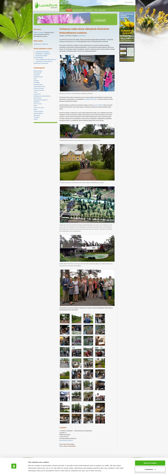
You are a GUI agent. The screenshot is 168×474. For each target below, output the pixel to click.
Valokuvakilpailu (38, 113)
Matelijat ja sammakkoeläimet (42, 96)
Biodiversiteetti (38, 71)
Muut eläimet (37, 98)
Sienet (35, 105)
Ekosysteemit (37, 73)
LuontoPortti (37, 94)
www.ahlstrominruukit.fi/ (66, 440)
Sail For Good (38, 104)
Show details (33, 470)
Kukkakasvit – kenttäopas (42, 53)
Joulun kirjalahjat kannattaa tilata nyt (45, 59)
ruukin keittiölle (98, 105)
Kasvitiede (37, 82)
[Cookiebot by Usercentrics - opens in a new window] (13, 469)
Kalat (35, 78)
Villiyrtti (36, 119)
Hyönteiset (37, 75)
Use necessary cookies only (150, 469)
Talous (35, 109)
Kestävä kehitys (38, 84)
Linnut (35, 92)
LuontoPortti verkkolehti (42, 52)
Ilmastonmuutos (38, 77)
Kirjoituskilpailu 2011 (39, 86)
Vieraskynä (37, 115)
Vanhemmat (37, 44)
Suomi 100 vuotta (39, 107)
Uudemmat (45, 44)
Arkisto (36, 32)
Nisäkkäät (36, 102)
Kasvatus (36, 80)
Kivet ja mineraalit (39, 88)
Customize (150, 462)
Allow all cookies (150, 456)
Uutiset (41, 32)
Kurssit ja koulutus (39, 90)
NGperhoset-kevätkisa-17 (41, 100)
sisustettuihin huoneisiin (90, 99)
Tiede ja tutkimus (38, 111)
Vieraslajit (36, 117)
